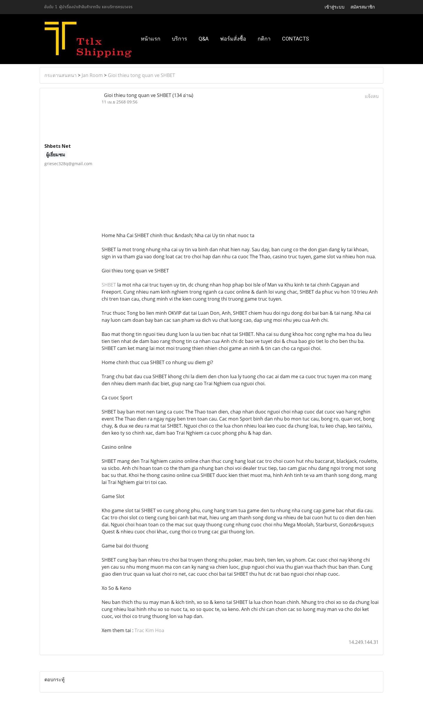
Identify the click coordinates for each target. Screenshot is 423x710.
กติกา (264, 39)
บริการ (179, 39)
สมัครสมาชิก (362, 7)
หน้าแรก (150, 39)
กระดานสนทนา (60, 75)
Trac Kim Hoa (149, 630)
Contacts (295, 39)
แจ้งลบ (372, 96)
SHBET (109, 285)
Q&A (204, 39)
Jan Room (92, 75)
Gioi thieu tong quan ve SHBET (141, 75)
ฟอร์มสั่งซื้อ (233, 39)
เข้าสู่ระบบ (335, 7)
